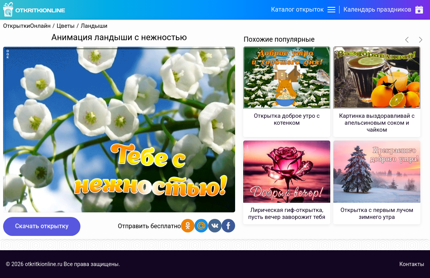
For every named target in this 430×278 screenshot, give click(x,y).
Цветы (66, 26)
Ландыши (94, 26)
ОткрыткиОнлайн (27, 26)
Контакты (411, 264)
